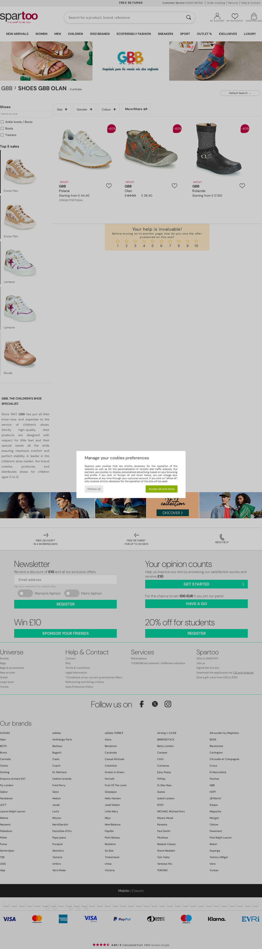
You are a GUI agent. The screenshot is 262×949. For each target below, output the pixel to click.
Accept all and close (162, 489)
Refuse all (94, 489)
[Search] (188, 17)
